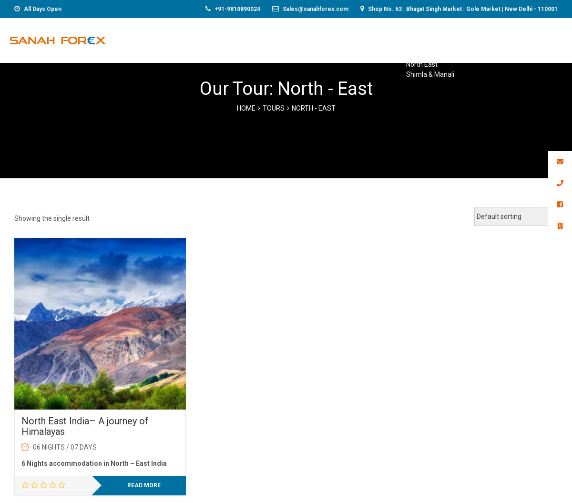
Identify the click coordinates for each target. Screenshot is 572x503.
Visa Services (398, 38)
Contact (502, 38)
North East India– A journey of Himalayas (84, 426)
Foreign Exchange (189, 38)
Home (132, 38)
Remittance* (259, 38)
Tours (274, 108)
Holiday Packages (328, 38)
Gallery (550, 38)
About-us (454, 38)
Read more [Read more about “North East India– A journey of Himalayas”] (144, 485)
